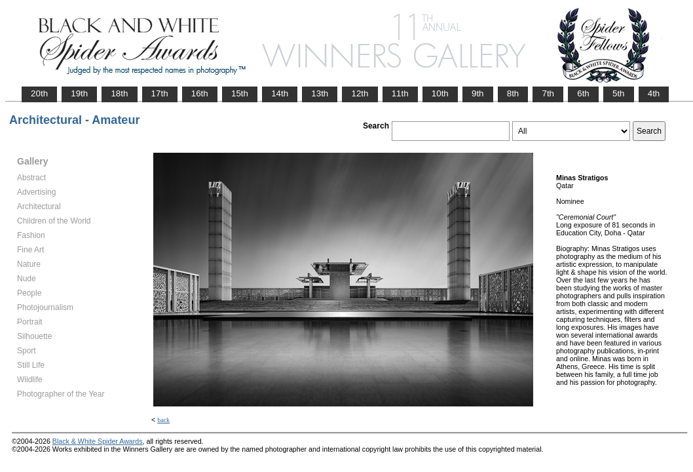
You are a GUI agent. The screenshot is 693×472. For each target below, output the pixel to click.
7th (547, 93)
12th (359, 93)
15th (239, 93)
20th (39, 93)
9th (477, 93)
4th (654, 93)
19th (79, 93)
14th (279, 93)
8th (513, 93)
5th (618, 93)
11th (400, 93)
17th (160, 93)
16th (199, 93)
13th (319, 93)
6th (583, 93)
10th (440, 93)
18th (119, 93)
